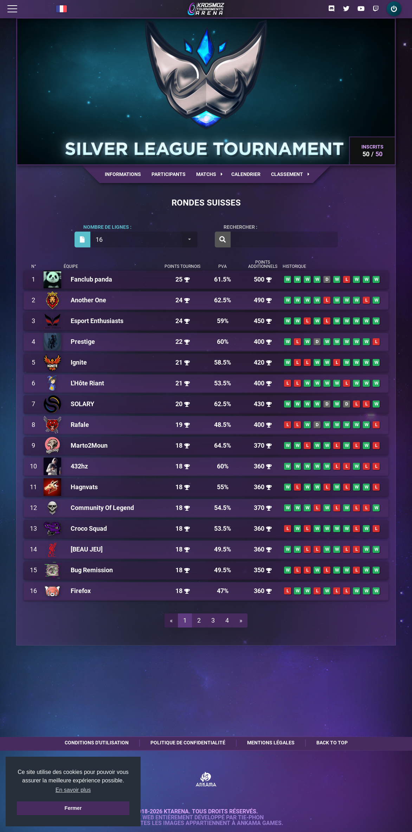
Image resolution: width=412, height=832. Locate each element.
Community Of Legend (102, 507)
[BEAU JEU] (87, 549)
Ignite (79, 362)
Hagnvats (84, 487)
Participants (169, 174)
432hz (79, 466)
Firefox (81, 590)
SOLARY (82, 404)
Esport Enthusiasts (97, 320)
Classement (290, 174)
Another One (88, 300)
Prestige (83, 341)
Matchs (209, 174)
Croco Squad (89, 528)
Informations (123, 174)
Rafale (80, 424)
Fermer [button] (73, 808)
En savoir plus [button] (73, 790)
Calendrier (245, 174)
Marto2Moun (89, 445)
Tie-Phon (251, 817)
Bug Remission (92, 570)
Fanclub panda (91, 279)
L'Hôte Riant (87, 383)
